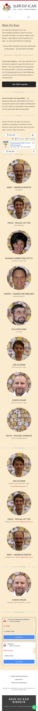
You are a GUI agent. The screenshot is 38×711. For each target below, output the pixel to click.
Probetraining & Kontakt (18, 676)
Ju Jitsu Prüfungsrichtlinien (19, 619)
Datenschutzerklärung (18, 682)
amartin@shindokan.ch (24, 557)
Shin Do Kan (8, 650)
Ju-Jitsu (7, 626)
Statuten (11, 644)
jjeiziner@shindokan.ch (19, 486)
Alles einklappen (20, 138)
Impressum (18, 679)
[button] (34, 151)
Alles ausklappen (31, 138)
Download (19, 637)
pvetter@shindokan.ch (24, 522)
